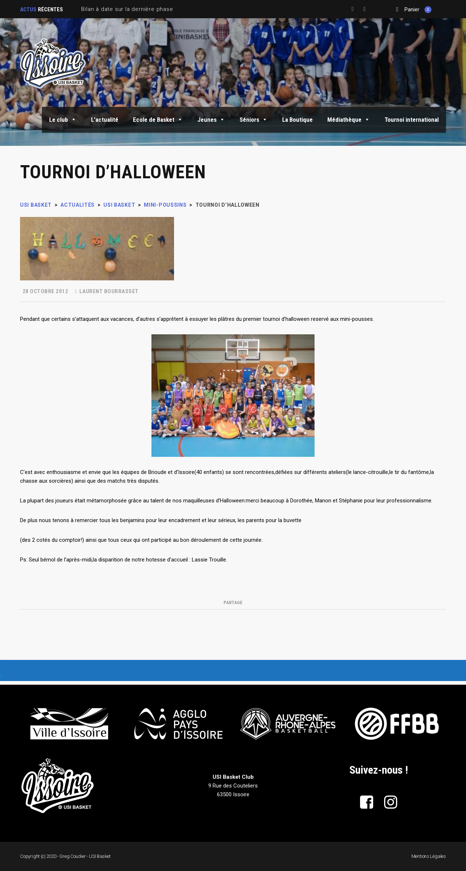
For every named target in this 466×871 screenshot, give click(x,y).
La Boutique (297, 119)
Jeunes (211, 119)
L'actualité (104, 119)
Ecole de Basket (158, 119)
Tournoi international (411, 119)
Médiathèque (348, 119)
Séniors (254, 119)
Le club (62, 119)
